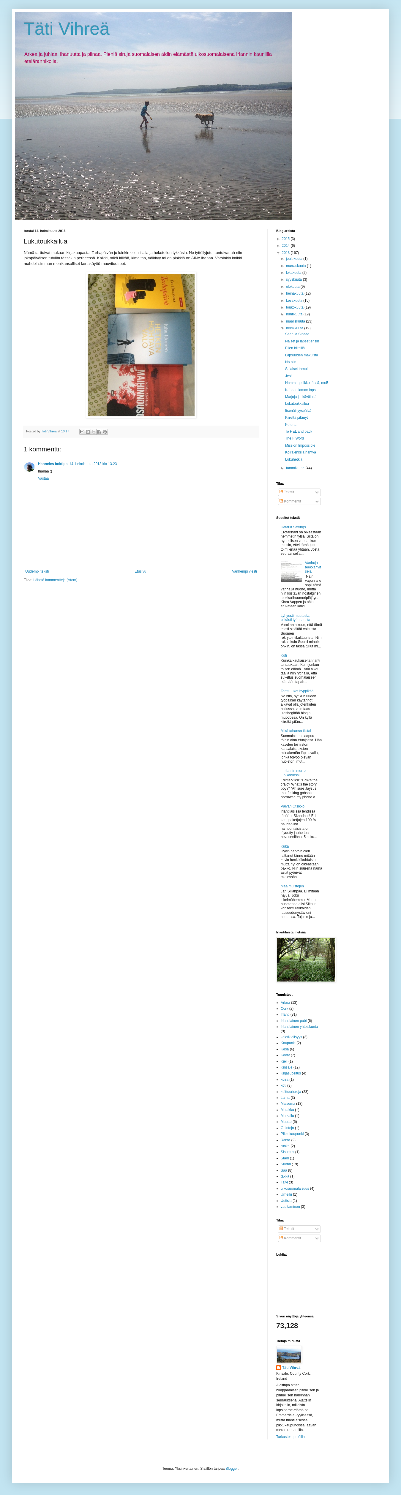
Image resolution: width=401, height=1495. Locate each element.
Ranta (285, 1140)
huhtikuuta (295, 314)
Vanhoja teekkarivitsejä (313, 567)
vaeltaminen (290, 1207)
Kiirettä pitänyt (296, 417)
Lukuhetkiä (293, 459)
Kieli (284, 1061)
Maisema (288, 1104)
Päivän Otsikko (292, 806)
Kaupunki (288, 1043)
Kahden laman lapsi (300, 390)
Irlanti (285, 1014)
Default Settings (293, 527)
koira (284, 1079)
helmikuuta (295, 328)
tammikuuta (295, 468)
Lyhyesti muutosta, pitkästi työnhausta (295, 618)
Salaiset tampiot (297, 369)
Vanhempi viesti (244, 571)
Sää (284, 1170)
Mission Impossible (300, 445)
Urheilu (286, 1194)
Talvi (284, 1182)
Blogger (232, 1468)
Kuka (285, 846)
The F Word (294, 438)
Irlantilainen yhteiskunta (299, 1027)
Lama (285, 1098)
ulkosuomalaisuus (295, 1188)
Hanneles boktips (52, 464)
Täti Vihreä (67, 29)
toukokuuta (295, 307)
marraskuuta (296, 266)
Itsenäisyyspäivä (298, 411)
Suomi (286, 1164)
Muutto (286, 1122)
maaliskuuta (296, 321)
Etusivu (140, 571)
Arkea (285, 1003)
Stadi (285, 1158)
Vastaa (43, 478)
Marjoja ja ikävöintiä (300, 397)
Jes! (288, 376)
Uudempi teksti (37, 571)
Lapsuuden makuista (301, 355)
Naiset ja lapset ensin (302, 341)
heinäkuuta (295, 293)
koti (283, 1085)
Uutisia (286, 1201)
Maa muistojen (292, 886)
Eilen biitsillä (295, 348)
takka (285, 1176)
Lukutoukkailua (297, 404)
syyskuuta (294, 279)
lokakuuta (294, 273)
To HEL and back (298, 431)
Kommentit (290, 501)
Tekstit (287, 492)
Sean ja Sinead (297, 334)
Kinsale (286, 1067)
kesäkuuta (294, 300)
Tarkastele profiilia (290, 1437)
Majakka (287, 1110)
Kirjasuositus (291, 1073)
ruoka (285, 1146)
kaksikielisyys (291, 1037)
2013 (286, 253)
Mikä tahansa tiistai (296, 731)
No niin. (291, 362)
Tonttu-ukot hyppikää (297, 691)
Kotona (290, 425)
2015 (286, 239)
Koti (284, 655)
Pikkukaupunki (292, 1134)
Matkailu (287, 1116)
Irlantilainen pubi (294, 1021)
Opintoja (287, 1128)
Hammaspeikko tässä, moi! (306, 383)
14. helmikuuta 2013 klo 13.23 (93, 464)
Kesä (285, 1049)
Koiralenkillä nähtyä (300, 452)
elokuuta (293, 287)
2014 (286, 246)
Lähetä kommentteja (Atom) (55, 580)
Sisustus (287, 1152)
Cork (284, 1008)
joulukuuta (294, 259)
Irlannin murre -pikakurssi (296, 773)
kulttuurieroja (291, 1092)
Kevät (285, 1055)
